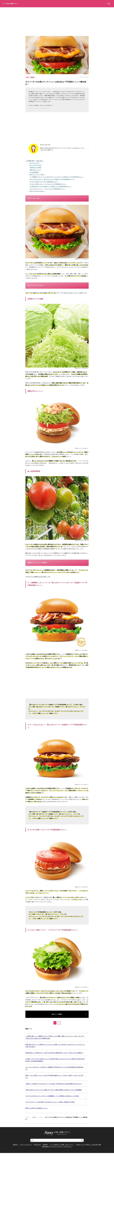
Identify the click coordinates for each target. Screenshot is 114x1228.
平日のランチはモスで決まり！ (37, 191)
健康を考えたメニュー (35, 169)
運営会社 (15, 1144)
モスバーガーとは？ (34, 163)
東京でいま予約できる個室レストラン (36, 1108)
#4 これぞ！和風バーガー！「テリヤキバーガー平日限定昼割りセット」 (48, 184)
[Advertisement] (57, 20)
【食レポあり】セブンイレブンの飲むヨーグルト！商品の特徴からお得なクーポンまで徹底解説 (53, 1090)
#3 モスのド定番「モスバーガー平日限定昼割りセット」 (44, 181)
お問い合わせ (37, 1144)
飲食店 (32, 77)
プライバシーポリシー (26, 1144)
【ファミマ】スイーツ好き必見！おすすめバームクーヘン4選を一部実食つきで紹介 (50, 1102)
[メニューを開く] (108, 3)
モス (27, 77)
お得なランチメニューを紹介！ (37, 174)
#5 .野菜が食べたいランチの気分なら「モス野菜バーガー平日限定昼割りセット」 (50, 186)
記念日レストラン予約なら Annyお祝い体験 (88, 1144)
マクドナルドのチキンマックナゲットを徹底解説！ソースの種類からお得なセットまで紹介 (52, 1096)
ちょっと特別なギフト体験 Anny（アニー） (61, 1144)
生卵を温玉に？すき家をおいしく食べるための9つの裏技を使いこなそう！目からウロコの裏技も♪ (54, 1052)
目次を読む (39, 161)
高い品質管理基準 (34, 172)
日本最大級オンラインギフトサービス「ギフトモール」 (57, 1146)
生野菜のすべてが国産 (35, 167)
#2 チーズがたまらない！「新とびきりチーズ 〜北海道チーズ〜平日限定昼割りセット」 (52, 179)
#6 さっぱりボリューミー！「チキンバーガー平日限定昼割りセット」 (47, 188)
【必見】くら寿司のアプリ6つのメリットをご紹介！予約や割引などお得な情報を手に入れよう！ (54, 1083)
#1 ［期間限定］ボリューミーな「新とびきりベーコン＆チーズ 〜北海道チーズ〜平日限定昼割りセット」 (57, 176)
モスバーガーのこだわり (35, 165)
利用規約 (45, 1144)
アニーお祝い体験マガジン (10, 3)
